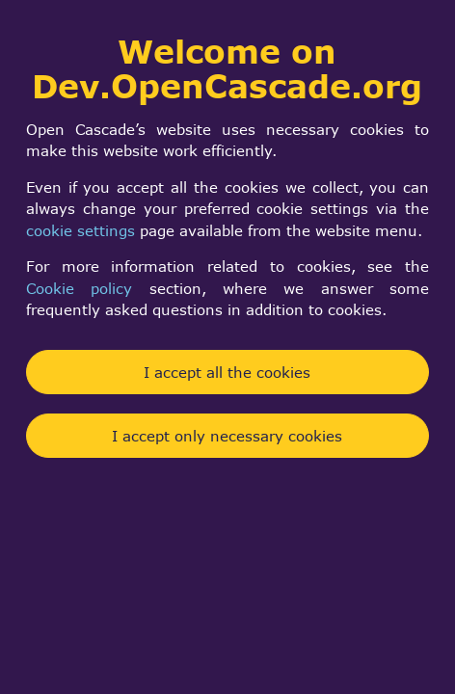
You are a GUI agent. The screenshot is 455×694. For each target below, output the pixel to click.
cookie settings (80, 230)
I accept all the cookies (227, 372)
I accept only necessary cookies (227, 435)
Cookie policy (79, 288)
